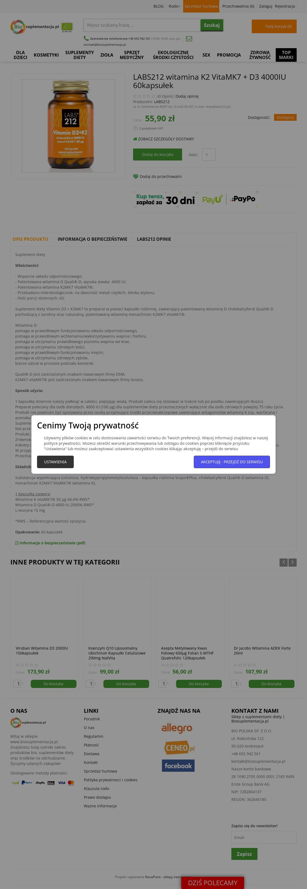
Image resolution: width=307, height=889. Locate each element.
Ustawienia (55, 461)
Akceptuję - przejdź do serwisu (232, 461)
